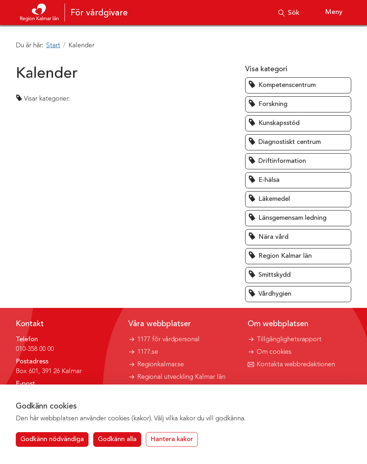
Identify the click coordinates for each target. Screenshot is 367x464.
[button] (298, 85)
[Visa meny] (327, 12)
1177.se (147, 352)
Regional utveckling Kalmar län (181, 377)
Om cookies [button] (274, 352)
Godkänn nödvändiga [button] (52, 439)
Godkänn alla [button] (117, 439)
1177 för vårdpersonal (168, 339)
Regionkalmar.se (160, 364)
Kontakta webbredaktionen (296, 364)
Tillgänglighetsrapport (289, 339)
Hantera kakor (172, 439)
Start (53, 45)
